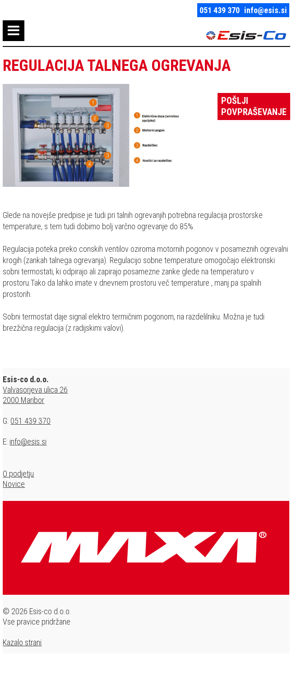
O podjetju (18, 473)
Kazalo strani (22, 642)
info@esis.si (265, 10)
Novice (14, 484)
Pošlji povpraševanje (254, 106)
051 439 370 (219, 10)
